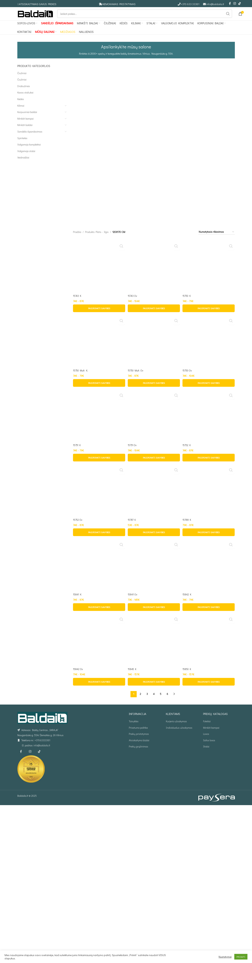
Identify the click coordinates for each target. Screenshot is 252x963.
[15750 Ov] (209, 609)
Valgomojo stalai (26, 157)
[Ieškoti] (144, 17)
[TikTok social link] (239, 3)
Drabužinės (23, 92)
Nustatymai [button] (225, 956)
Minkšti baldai (24, 131)
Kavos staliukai (25, 98)
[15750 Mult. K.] (98, 609)
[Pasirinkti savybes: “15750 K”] (209, 464)
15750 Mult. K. (81, 749)
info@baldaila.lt (215, 4)
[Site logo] (35, 16)
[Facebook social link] (230, 3)
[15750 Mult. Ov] (154, 609)
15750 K (187, 452)
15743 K (77, 182)
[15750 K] (209, 311)
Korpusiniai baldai (27, 118)
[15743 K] (98, 177)
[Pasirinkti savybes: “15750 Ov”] (209, 762)
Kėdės (20, 105)
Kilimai (20, 111)
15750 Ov (188, 749)
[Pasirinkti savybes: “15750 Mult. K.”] (98, 762)
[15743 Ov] (154, 311)
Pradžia (77, 166)
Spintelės (22, 144)
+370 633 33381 (190, 4)
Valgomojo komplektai (29, 150)
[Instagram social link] (234, 3)
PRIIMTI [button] (240, 956)
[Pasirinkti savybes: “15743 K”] (98, 464)
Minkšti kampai (25, 124)
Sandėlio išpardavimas (29, 137)
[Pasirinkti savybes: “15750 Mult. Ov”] (154, 762)
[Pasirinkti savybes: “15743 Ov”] (154, 464)
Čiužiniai (21, 79)
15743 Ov (133, 452)
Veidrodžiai (23, 163)
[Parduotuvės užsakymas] (216, 166)
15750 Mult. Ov (136, 749)
